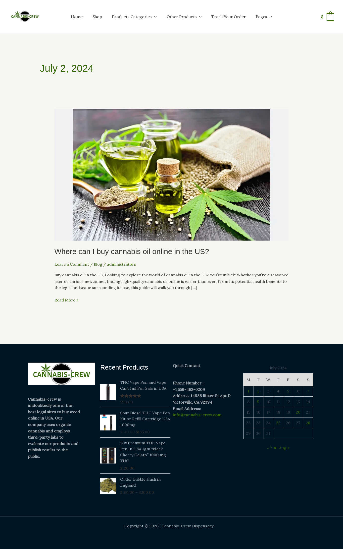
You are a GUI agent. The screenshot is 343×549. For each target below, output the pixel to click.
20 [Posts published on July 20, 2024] (298, 412)
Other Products (184, 16)
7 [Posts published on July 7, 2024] (308, 390)
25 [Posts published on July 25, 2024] (278, 422)
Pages (264, 16)
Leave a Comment (71, 264)
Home (77, 16)
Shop (97, 16)
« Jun (271, 447)
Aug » (284, 447)
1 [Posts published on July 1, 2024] (248, 390)
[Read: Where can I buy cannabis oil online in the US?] (171, 174)
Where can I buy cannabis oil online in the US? (131, 251)
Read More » (66, 299)
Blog (98, 264)
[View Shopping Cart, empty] (327, 16)
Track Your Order (228, 16)
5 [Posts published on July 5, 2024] (288, 390)
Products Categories (134, 16)
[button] (154, 16)
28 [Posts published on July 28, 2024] (308, 422)
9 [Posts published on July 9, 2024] (258, 401)
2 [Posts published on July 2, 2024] (258, 390)
